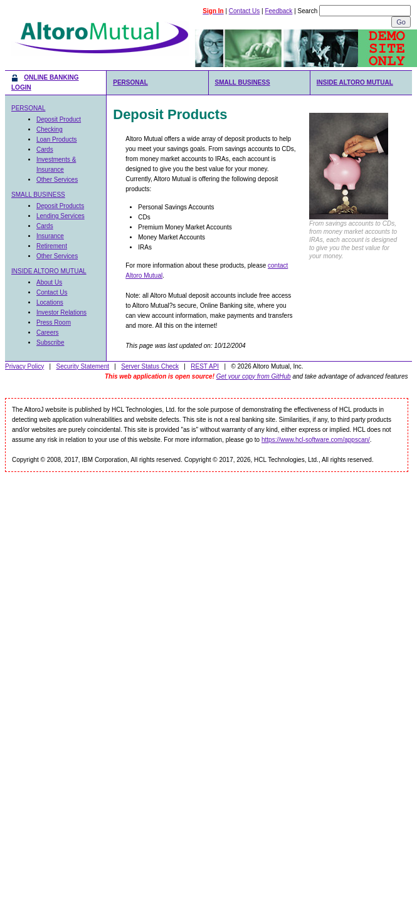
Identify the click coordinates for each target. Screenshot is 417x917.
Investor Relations (61, 312)
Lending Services (60, 215)
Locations (49, 302)
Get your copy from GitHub (253, 376)
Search (308, 11)
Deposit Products (60, 205)
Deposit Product (58, 119)
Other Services (57, 179)
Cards (44, 149)
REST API (205, 366)
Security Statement (82, 366)
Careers (47, 332)
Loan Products (56, 139)
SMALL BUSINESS (242, 82)
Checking (49, 129)
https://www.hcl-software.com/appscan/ (315, 439)
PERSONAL (130, 82)
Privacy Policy (24, 366)
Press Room (53, 322)
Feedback (278, 11)
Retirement (51, 246)
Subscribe (50, 342)
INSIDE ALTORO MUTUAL (355, 82)
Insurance (50, 236)
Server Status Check (150, 366)
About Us (49, 282)
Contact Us (244, 11)
